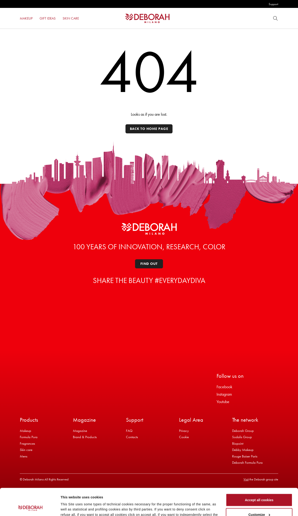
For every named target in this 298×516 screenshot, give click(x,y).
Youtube (223, 401)
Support (273, 4)
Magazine (80, 430)
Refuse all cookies (259, 504)
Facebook (224, 386)
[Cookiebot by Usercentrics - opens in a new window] (30, 507)
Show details (71, 506)
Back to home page (149, 128)
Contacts (132, 437)
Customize (259, 489)
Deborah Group (243, 430)
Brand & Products (85, 437)
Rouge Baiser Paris (244, 456)
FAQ (129, 430)
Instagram (224, 394)
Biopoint (237, 443)
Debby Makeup (243, 449)
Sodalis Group (242, 437)
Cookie (184, 437)
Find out (149, 263)
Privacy (184, 430)
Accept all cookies (259, 475)
